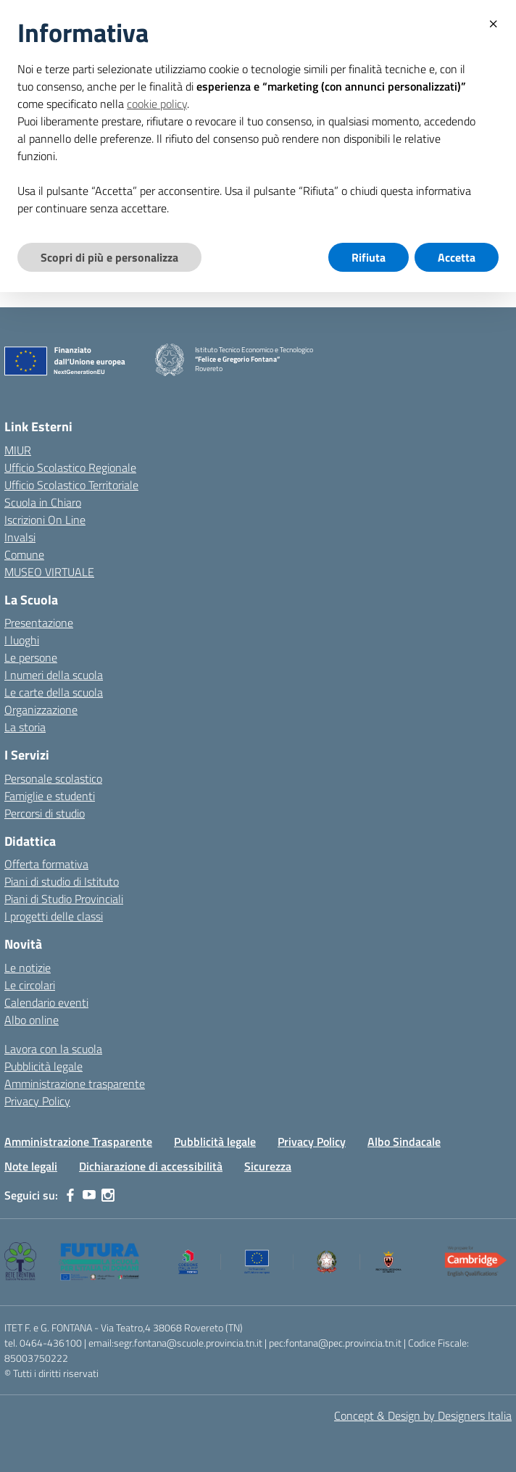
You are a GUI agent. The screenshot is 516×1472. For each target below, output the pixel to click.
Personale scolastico (53, 778)
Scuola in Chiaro (42, 502)
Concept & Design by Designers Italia (423, 1415)
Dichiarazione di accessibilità (150, 1166)
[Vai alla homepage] (169, 360)
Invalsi (20, 537)
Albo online (31, 1019)
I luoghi (21, 640)
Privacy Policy (37, 1101)
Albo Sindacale (404, 1141)
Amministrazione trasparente (74, 1083)
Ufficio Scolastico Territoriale (71, 485)
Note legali (30, 1166)
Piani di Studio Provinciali (63, 898)
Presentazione (38, 622)
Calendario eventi (46, 1002)
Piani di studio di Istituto (61, 881)
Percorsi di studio (44, 813)
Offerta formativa (46, 864)
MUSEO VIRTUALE (49, 572)
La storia (25, 727)
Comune (24, 554)
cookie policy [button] (157, 103)
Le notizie (27, 967)
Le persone (30, 657)
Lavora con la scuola (53, 1048)
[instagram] (108, 1195)
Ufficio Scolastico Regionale (70, 467)
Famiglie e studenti (49, 795)
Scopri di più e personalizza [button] (109, 257)
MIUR (17, 450)
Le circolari (29, 985)
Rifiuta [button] (368, 257)
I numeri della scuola (53, 674)
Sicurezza (267, 1166)
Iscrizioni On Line (45, 519)
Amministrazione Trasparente (78, 1141)
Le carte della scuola (53, 692)
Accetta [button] (456, 257)
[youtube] (89, 1195)
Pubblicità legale (43, 1066)
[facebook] (70, 1195)
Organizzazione (41, 709)
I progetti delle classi (53, 916)
